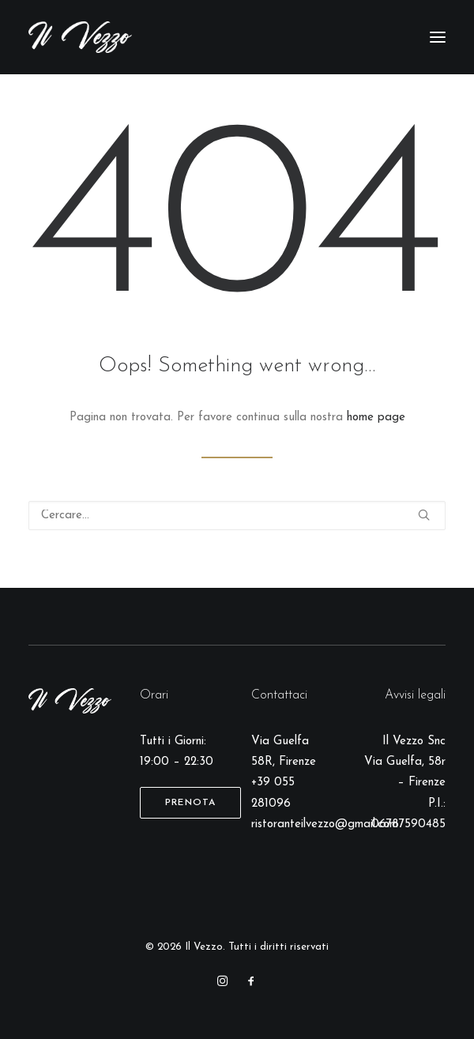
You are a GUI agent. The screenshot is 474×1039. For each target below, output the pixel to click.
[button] (437, 37)
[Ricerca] (237, 515)
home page (376, 418)
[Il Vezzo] (80, 37)
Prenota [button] (190, 802)
